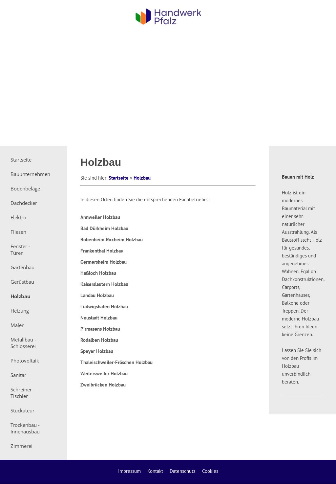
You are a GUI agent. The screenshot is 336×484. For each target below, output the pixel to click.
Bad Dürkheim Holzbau (104, 228)
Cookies (210, 471)
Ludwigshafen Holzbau (104, 306)
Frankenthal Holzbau (101, 251)
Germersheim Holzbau (103, 262)
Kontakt (155, 471)
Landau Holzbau (97, 295)
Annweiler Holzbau (100, 217)
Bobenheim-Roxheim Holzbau (111, 239)
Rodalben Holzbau (99, 340)
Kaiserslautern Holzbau (104, 284)
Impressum (129, 471)
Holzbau (142, 178)
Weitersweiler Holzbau (104, 373)
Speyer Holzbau (96, 351)
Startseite (119, 178)
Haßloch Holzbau (98, 273)
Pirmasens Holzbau (100, 329)
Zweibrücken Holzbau (103, 385)
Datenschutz (183, 471)
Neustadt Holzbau (98, 318)
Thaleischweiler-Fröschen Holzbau (116, 362)
